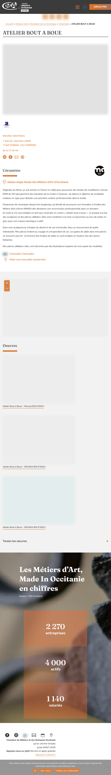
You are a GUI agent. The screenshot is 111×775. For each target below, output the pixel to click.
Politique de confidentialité (67, 771)
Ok (35, 771)
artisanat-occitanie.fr (45, 755)
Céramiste (64, 24)
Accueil (9, 24)
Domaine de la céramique (43, 24)
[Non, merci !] (107, 767)
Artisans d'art (21, 24)
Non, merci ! (46, 771)
